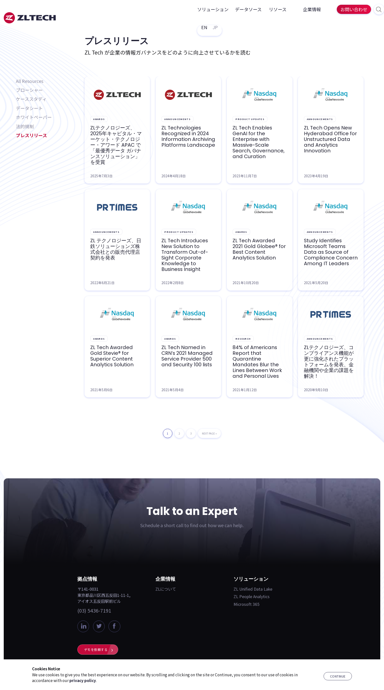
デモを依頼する (96, 649)
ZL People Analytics (252, 596)
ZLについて (165, 589)
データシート (29, 108)
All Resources (29, 81)
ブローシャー (29, 90)
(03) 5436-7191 (94, 610)
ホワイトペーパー (34, 117)
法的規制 (25, 126)
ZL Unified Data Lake (253, 589)
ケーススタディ (31, 99)
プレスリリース (31, 135)
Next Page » (209, 435)
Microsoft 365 (246, 604)
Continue (338, 676)
